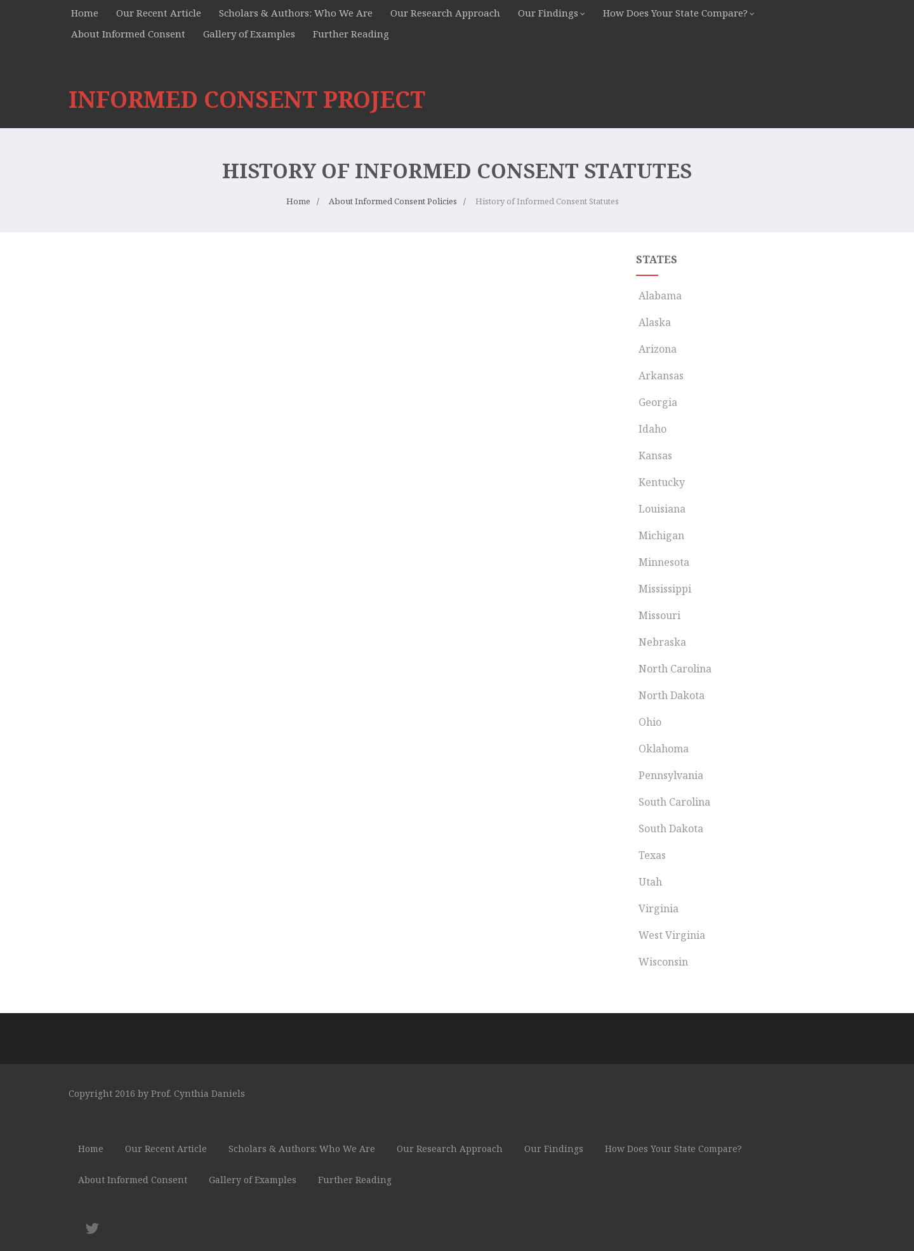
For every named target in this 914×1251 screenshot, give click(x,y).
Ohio (648, 722)
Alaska (653, 322)
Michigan (660, 535)
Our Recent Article (158, 12)
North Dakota (670, 695)
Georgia (656, 402)
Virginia (657, 908)
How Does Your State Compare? (675, 12)
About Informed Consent (128, 33)
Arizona (656, 349)
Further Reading (351, 33)
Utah (649, 882)
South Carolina (673, 802)
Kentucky (660, 482)
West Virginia (670, 935)
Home (84, 12)
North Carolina (674, 669)
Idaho (651, 429)
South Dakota (669, 828)
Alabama (659, 296)
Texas (651, 855)
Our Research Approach (445, 12)
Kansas (654, 455)
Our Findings (548, 12)
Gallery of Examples (249, 33)
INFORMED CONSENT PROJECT (247, 99)
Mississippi (663, 589)
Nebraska (661, 642)
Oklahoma (662, 749)
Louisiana (661, 509)
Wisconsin (662, 962)
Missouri (658, 615)
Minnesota (662, 562)
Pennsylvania (669, 775)
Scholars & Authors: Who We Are (296, 12)
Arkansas (660, 376)
